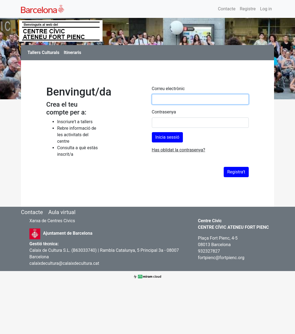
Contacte (226, 8)
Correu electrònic (168, 88)
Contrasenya (164, 111)
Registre (248, 8)
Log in (266, 8)
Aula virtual (61, 212)
